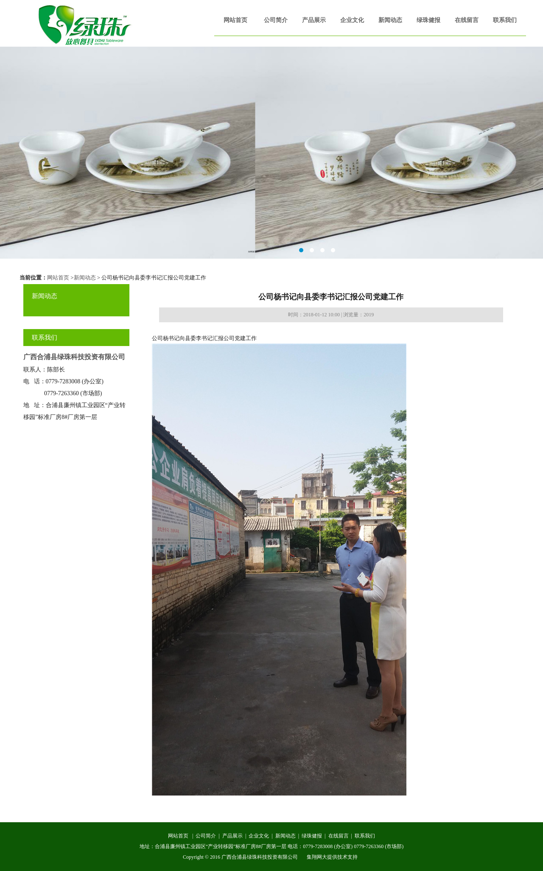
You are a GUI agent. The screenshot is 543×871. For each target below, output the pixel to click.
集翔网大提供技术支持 (332, 857)
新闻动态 (390, 20)
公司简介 (276, 20)
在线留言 (467, 20)
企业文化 (352, 20)
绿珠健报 (428, 20)
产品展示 (314, 20)
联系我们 (505, 20)
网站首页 (235, 20)
